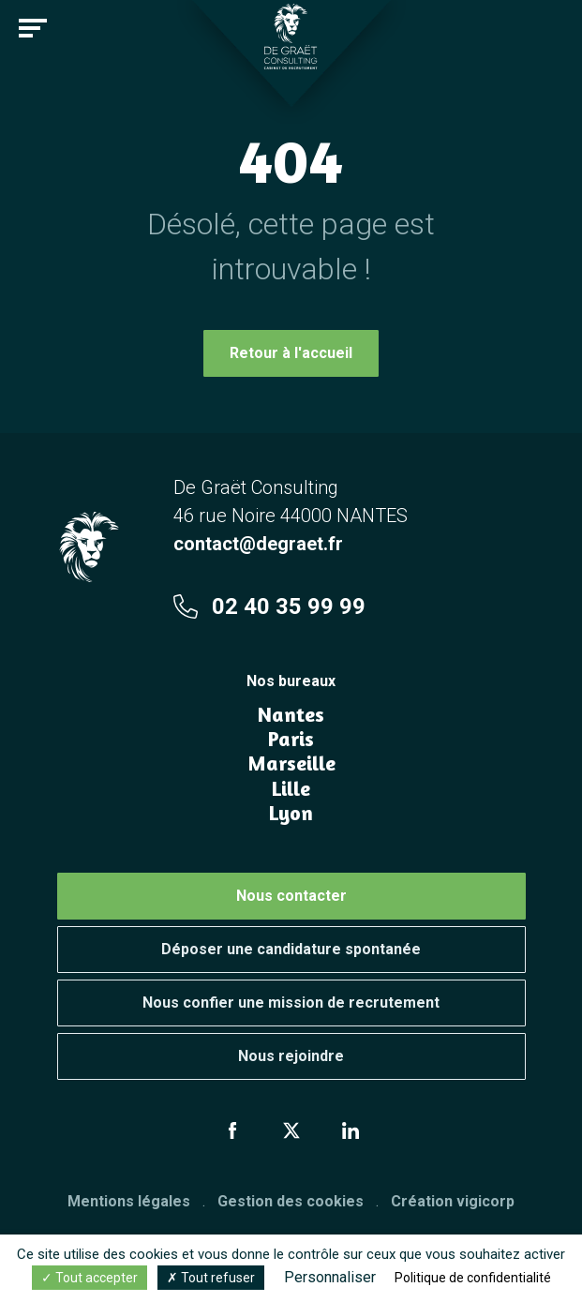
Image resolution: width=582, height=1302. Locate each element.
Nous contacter (291, 896)
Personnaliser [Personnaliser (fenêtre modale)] (330, 1277)
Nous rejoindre (291, 1056)
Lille (291, 788)
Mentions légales (128, 1201)
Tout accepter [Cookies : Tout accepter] (89, 1277)
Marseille (291, 763)
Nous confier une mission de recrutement (291, 1002)
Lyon (291, 813)
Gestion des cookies (290, 1201)
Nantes (291, 714)
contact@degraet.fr (258, 543)
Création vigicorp (453, 1201)
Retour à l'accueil (291, 353)
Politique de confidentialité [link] (473, 1277)
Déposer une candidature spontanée (291, 949)
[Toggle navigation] (33, 28)
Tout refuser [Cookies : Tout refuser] (211, 1277)
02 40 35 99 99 (269, 606)
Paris (291, 738)
